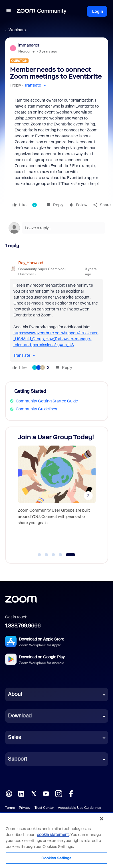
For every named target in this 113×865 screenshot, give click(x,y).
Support (17, 758)
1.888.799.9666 (23, 625)
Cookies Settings (56, 858)
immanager (28, 45)
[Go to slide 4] (60, 554)
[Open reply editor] (56, 228)
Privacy (25, 807)
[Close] (101, 818)
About (15, 694)
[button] (8, 11)
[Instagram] (58, 793)
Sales (14, 737)
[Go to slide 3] (53, 554)
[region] (56, 838)
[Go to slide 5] (70, 554)
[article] (56, 316)
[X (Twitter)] (33, 793)
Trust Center (44, 807)
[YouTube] (46, 793)
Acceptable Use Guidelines (79, 807)
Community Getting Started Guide (47, 401)
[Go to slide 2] (46, 554)
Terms (10, 807)
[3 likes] (40, 367)
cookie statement (53, 834)
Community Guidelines (36, 408)
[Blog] (9, 793)
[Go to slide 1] (39, 554)
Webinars (17, 29)
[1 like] (36, 205)
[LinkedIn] (21, 793)
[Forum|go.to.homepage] (42, 11)
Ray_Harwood (30, 262)
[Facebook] (70, 793)
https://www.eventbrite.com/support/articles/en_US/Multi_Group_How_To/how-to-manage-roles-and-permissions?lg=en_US (55, 338)
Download (20, 715)
